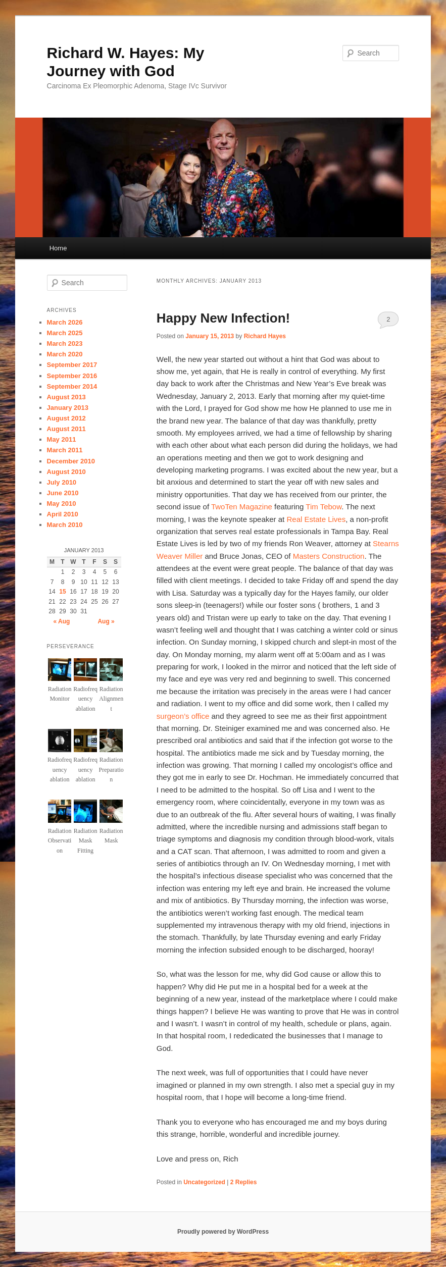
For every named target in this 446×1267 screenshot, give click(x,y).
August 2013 (66, 397)
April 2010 (62, 514)
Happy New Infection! (223, 318)
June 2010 (63, 493)
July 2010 (62, 482)
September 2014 (72, 386)
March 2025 (65, 333)
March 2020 (65, 354)
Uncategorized (204, 1182)
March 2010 (65, 525)
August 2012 (66, 418)
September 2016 (72, 376)
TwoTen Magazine (241, 506)
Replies (243, 1182)
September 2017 (72, 364)
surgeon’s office (183, 716)
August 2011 (66, 429)
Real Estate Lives (315, 519)
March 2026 (65, 322)
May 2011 (61, 439)
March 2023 (65, 343)
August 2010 (66, 472)
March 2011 (65, 450)
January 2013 (67, 407)
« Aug (61, 621)
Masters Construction (329, 556)
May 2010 (61, 503)
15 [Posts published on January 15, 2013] (62, 591)
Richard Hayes (265, 336)
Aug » (105, 621)
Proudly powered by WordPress (223, 1231)
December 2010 (71, 461)
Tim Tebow (323, 506)
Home (58, 248)
